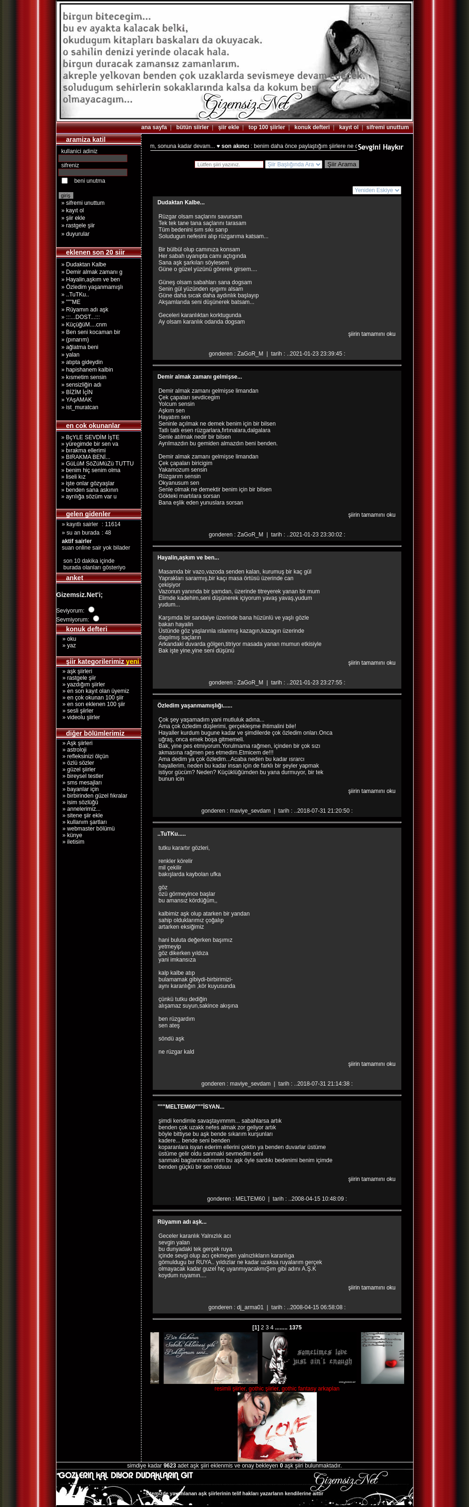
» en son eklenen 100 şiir (90, 704)
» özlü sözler (75, 763)
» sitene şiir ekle (79, 815)
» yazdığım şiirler (80, 684)
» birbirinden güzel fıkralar (91, 795)
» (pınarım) (75, 339)
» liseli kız (72, 477)
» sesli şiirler (75, 710)
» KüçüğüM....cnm (84, 324)
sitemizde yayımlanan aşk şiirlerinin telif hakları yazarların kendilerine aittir (234, 1493)
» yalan (71, 354)
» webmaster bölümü (85, 828)
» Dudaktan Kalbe (84, 264)
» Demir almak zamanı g (92, 272)
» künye (69, 835)
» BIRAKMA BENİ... (84, 457)
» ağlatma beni (80, 347)
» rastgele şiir (78, 225)
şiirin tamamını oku (372, 334)
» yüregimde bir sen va (88, 444)
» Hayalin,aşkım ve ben (91, 279)
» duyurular (76, 234)
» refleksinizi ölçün (82, 756)
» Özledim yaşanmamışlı (92, 287)
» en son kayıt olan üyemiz (92, 691)
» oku (66, 639)
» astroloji (71, 749)
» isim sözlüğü (77, 802)
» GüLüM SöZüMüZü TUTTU (96, 463)
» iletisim (70, 842)
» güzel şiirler (76, 769)
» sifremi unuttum (83, 203)
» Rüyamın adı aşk (85, 309)
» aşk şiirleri (74, 671)
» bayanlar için (77, 789)
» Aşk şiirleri (74, 743)
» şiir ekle (74, 218)
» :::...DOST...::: (81, 317)
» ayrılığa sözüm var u (87, 496)
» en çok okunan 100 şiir (90, 697)
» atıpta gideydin (82, 362)
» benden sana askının (88, 490)
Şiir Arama (342, 164)
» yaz (66, 645)
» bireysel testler (80, 776)
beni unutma (89, 181)
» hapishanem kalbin (87, 369)
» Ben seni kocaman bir (91, 332)
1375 (295, 1327)
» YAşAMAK (77, 399)
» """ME (71, 302)
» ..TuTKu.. (75, 294)
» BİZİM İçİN (77, 392)
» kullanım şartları (81, 822)
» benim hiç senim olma (89, 470)
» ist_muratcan (80, 407)
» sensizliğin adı (82, 384)
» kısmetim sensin (84, 377)
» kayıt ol (73, 210)
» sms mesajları (79, 782)
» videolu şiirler (78, 717)
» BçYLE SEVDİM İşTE (89, 437)
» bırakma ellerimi (82, 450)
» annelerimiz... (78, 809)
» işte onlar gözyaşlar (86, 483)
